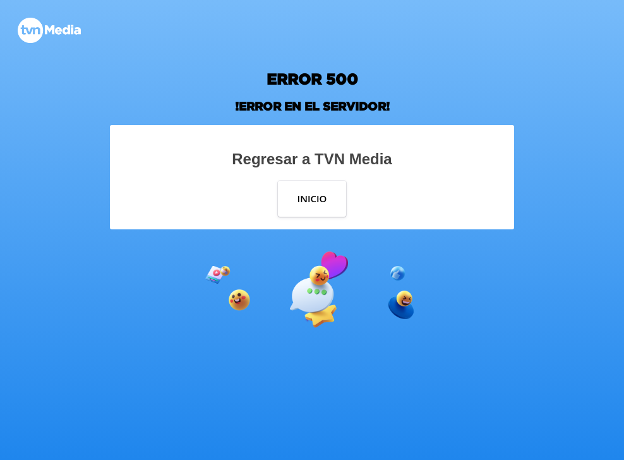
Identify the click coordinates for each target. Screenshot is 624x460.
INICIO (312, 198)
